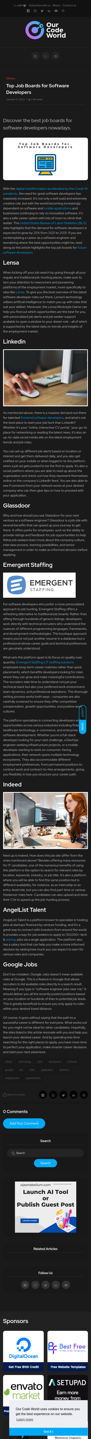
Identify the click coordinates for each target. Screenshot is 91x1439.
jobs (40, 1061)
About (56, 5)
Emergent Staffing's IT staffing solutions (45, 662)
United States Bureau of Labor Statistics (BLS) (53, 223)
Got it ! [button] (48, 1431)
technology (25, 1061)
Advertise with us (40, 5)
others (8, 1061)
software (72, 1061)
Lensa (20, 292)
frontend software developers (42, 418)
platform (64, 1070)
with (20, 5)
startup (11, 939)
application (47, 1070)
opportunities (33, 1078)
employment (12, 1078)
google (9, 1070)
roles (32, 1070)
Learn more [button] (24, 1419)
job (21, 1070)
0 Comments (15, 1111)
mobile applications (58, 208)
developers (55, 1061)
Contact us (69, 5)
